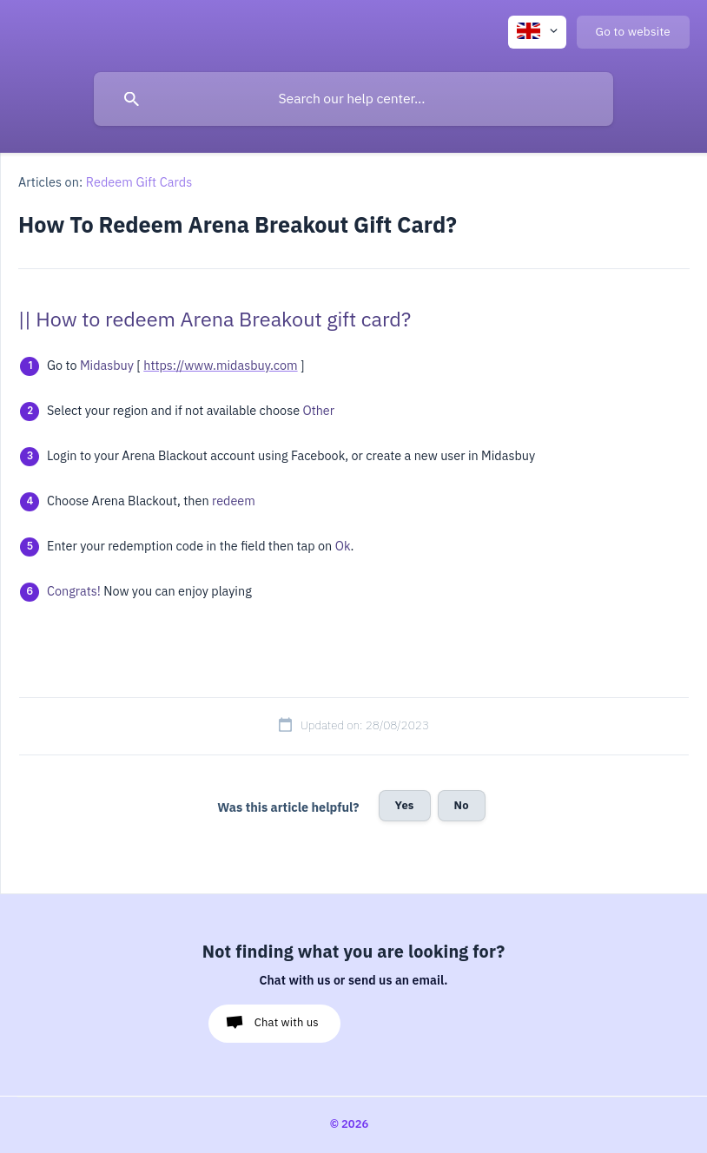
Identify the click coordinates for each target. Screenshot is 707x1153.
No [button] (461, 805)
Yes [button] (404, 805)
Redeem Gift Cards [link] (139, 182)
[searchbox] (353, 99)
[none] (537, 32)
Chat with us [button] (286, 1022)
